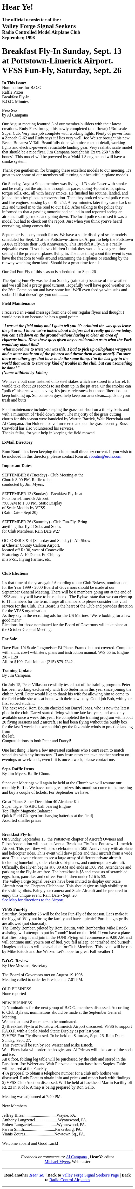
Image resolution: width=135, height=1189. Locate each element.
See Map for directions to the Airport (32, 900)
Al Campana (76, 1157)
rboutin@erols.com (105, 456)
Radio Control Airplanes (69, 1180)
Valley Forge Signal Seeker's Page (90, 1175)
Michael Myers (57, 1161)
